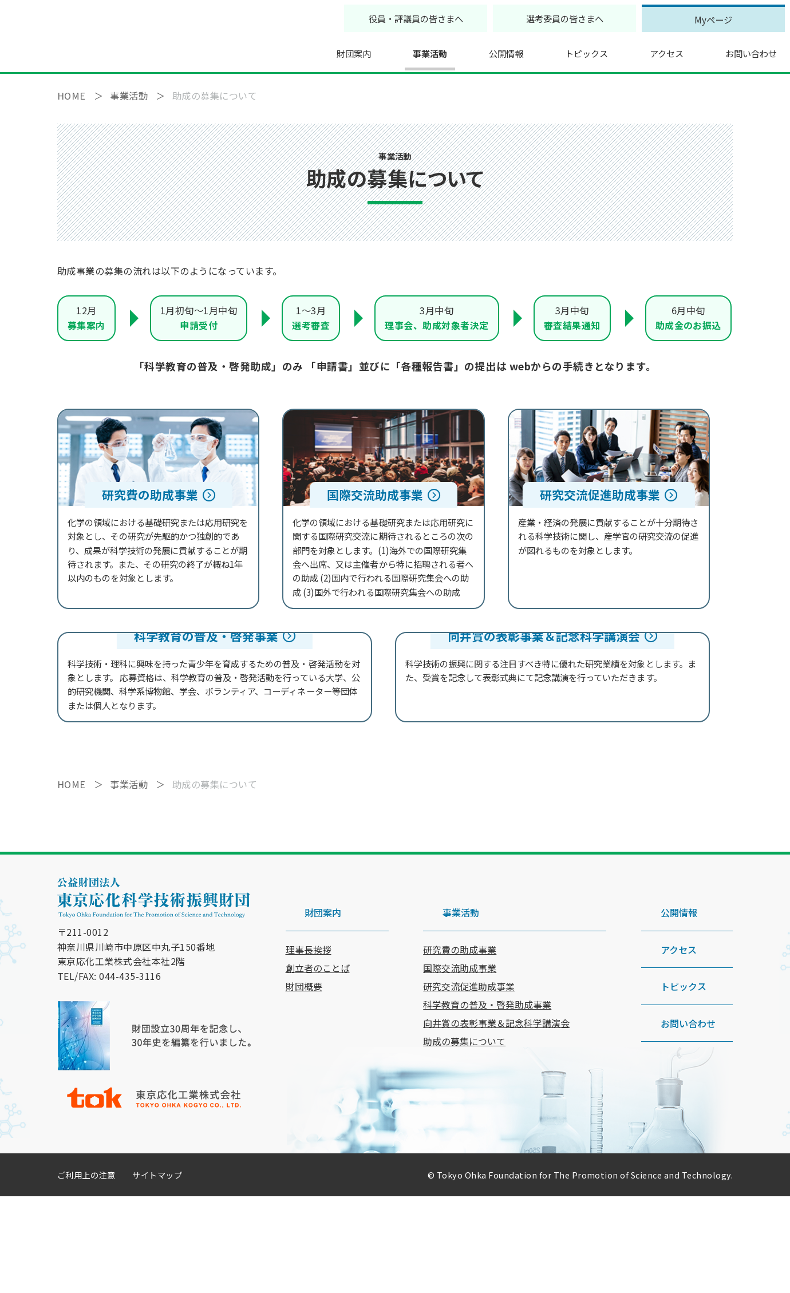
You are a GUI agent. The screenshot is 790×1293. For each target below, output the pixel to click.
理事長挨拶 (308, 1027)
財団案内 (327, 49)
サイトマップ (157, 1272)
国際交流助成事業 (459, 1046)
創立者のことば (318, 1046)
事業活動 (406, 49)
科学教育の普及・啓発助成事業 (487, 1082)
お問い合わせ (737, 49)
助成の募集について (464, 1119)
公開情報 (484, 49)
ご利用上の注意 (86, 1272)
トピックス (567, 49)
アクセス (650, 49)
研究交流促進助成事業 (469, 1064)
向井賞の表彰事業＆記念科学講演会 (496, 1101)
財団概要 (304, 1064)
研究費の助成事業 (459, 1027)
